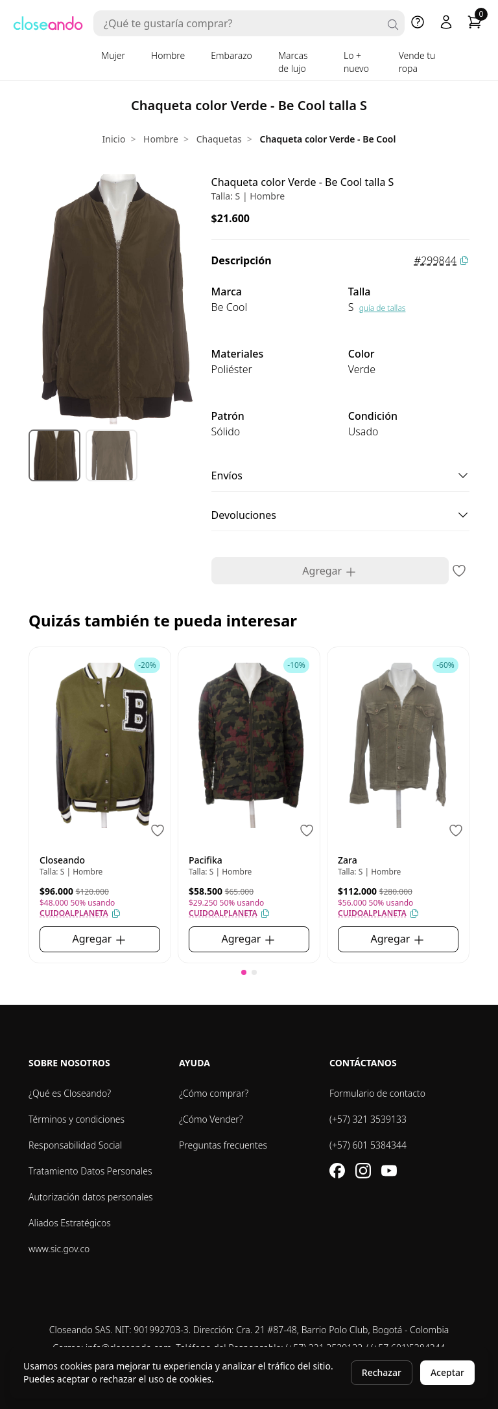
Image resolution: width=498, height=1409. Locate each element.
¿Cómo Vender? (211, 1119)
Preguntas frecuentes (223, 1145)
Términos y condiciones (76, 1119)
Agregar (329, 571)
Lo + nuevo (356, 61)
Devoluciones (340, 515)
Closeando (62, 860)
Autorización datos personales (91, 1197)
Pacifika (205, 860)
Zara (347, 860)
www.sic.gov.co (59, 1249)
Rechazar (381, 1372)
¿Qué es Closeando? (70, 1093)
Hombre (168, 55)
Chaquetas (219, 139)
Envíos (340, 475)
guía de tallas (382, 308)
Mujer (113, 55)
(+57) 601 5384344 (368, 1145)
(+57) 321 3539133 (368, 1119)
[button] (243, 972)
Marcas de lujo (293, 61)
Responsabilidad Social (75, 1145)
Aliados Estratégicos (70, 1223)
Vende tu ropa (417, 61)
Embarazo (231, 55)
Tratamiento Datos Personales (90, 1171)
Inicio (114, 139)
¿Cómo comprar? (213, 1093)
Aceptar (447, 1372)
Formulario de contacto (377, 1093)
